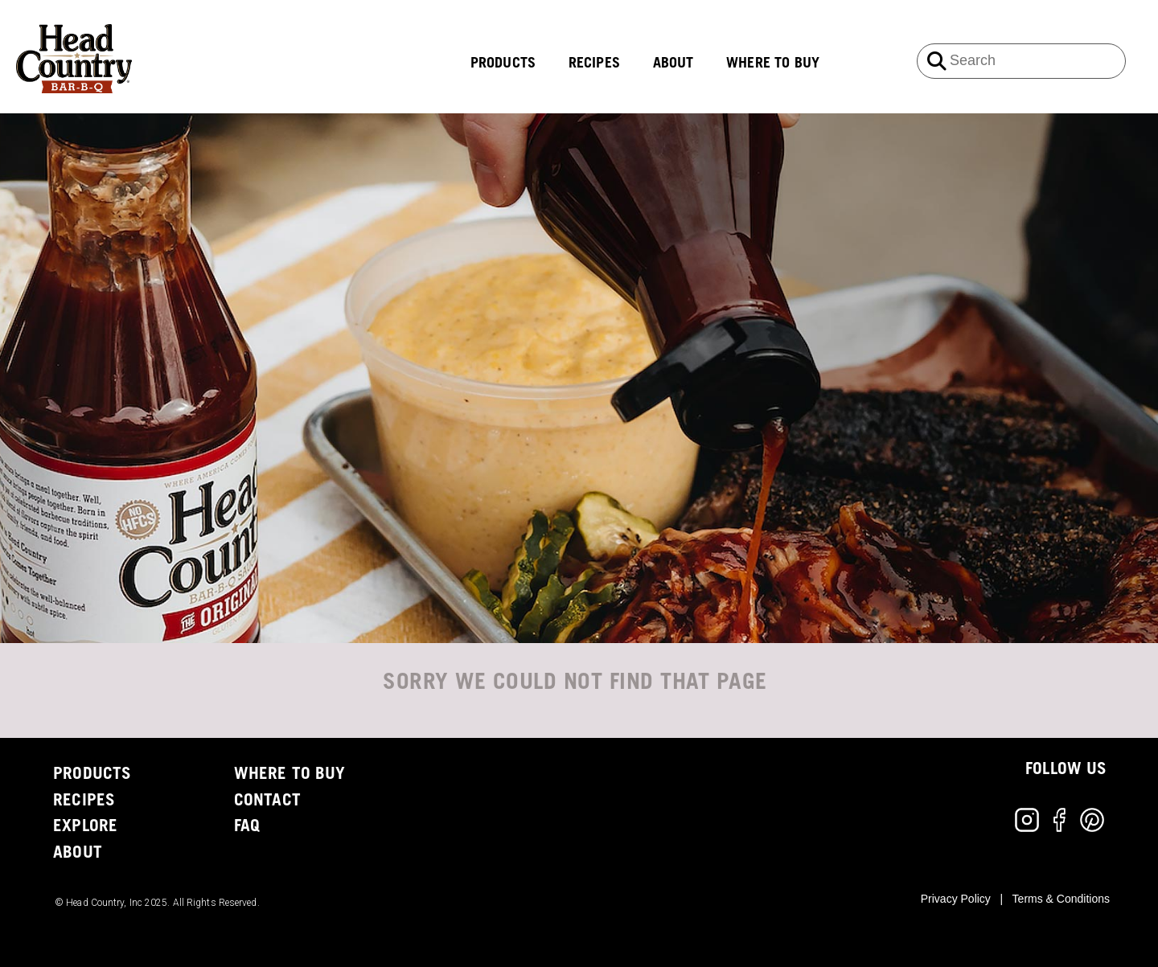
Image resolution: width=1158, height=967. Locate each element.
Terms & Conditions (1061, 898)
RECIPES (594, 64)
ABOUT (673, 64)
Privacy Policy (956, 898)
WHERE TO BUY (772, 64)
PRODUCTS (503, 64)
